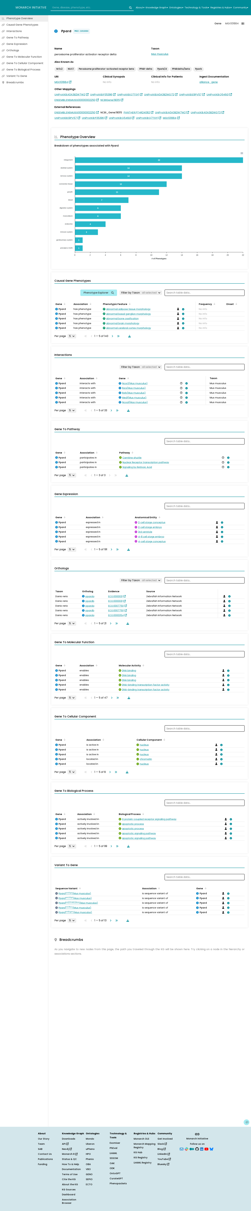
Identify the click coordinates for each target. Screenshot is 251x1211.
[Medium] (192, 1148)
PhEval (113, 1148)
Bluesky (163, 1164)
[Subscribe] (181, 1148)
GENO (89, 1174)
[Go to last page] (117, 336)
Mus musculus (159, 54)
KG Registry (140, 1157)
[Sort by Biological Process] (143, 813)
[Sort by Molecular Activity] (143, 665)
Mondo (90, 1138)
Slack (162, 1144)
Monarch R (69, 1154)
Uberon (90, 1144)
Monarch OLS (141, 1138)
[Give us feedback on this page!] (246, 1122)
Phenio (90, 1159)
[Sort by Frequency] (214, 303)
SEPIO (89, 1179)
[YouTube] (206, 1148)
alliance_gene (208, 82)
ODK (112, 1168)
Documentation (71, 1169)
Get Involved (165, 1138)
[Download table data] (128, 336)
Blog (162, 1149)
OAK (112, 1163)
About (140, 7)
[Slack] (186, 1148)
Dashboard (68, 1194)
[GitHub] (197, 1148)
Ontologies (176, 7)
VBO (88, 1169)
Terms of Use (69, 1174)
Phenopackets (118, 1183)
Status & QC (69, 1159)
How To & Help (70, 1164)
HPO (88, 1154)
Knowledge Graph (157, 7)
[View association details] (182, 309)
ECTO (89, 1184)
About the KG (70, 1184)
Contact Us (45, 1154)
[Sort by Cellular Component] (164, 739)
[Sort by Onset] (236, 303)
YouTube (164, 1159)
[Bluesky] (211, 1148)
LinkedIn (164, 1154)
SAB (40, 1149)
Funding (42, 1164)
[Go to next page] (112, 336)
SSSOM (114, 1158)
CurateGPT (116, 1178)
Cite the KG (69, 1179)
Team (41, 1144)
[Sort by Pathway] (132, 452)
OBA (88, 1164)
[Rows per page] (72, 336)
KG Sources (69, 1189)
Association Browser (69, 1201)
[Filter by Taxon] (141, 292)
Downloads (68, 1138)
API (65, 1144)
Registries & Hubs (221, 7)
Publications (45, 1159)
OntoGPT (115, 1173)
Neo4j (67, 1149)
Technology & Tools (197, 7)
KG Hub (138, 1152)
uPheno (90, 1149)
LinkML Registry (142, 1162)
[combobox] (92, 7)
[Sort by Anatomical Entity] (159, 517)
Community (240, 7)
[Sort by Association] (90, 303)
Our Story (43, 1138)
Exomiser (115, 1143)
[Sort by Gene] (64, 303)
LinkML (113, 1153)
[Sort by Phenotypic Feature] (129, 303)
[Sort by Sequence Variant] (79, 888)
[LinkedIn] (201, 1148)
